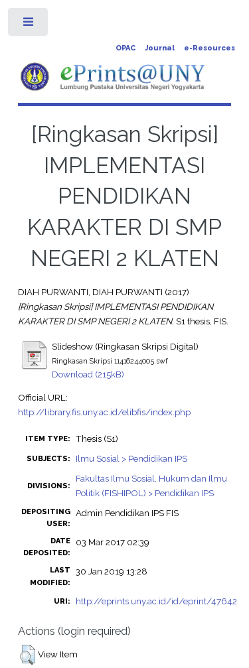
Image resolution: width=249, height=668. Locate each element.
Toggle (29, 25)
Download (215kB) (88, 374)
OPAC (125, 48)
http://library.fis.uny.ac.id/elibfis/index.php (104, 412)
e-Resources (209, 48)
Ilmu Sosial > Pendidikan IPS (131, 458)
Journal (160, 48)
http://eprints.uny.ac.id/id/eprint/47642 (156, 601)
